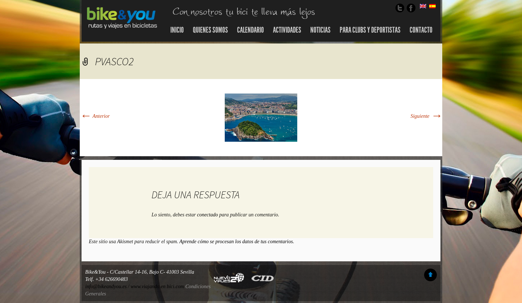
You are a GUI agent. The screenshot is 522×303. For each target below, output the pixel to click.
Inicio (177, 30)
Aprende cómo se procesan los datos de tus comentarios (236, 241)
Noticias (320, 30)
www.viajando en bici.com (157, 286)
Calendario (250, 30)
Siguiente (426, 116)
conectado (207, 214)
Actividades (287, 30)
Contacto (421, 30)
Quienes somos (210, 30)
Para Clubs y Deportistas (370, 30)
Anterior (95, 116)
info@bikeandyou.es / (107, 286)
